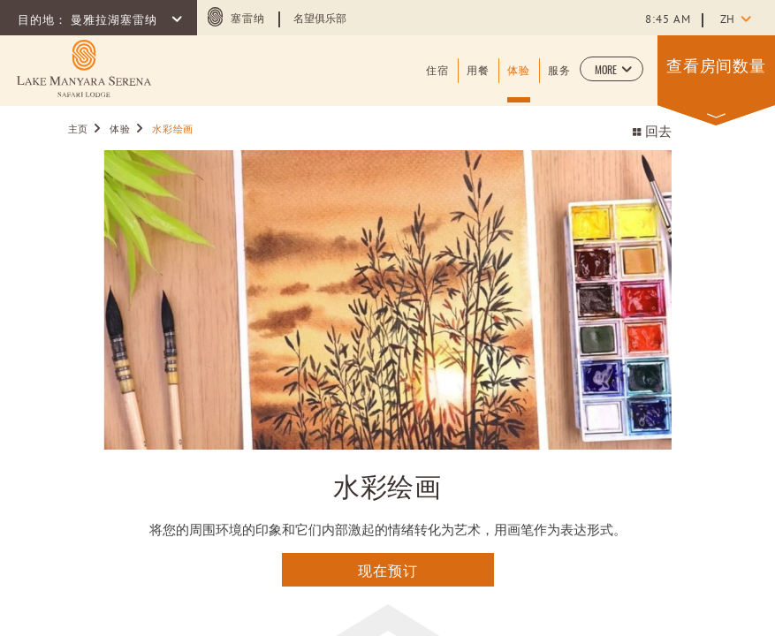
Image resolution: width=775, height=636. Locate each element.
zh (727, 20)
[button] (611, 69)
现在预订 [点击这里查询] (388, 569)
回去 (652, 133)
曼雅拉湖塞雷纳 (116, 21)
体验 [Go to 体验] (120, 130)
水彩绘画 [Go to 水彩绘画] (173, 130)
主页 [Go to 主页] (80, 130)
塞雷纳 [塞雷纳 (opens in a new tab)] (248, 19)
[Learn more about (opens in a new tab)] (84, 68)
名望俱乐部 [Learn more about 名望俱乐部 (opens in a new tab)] (319, 19)
